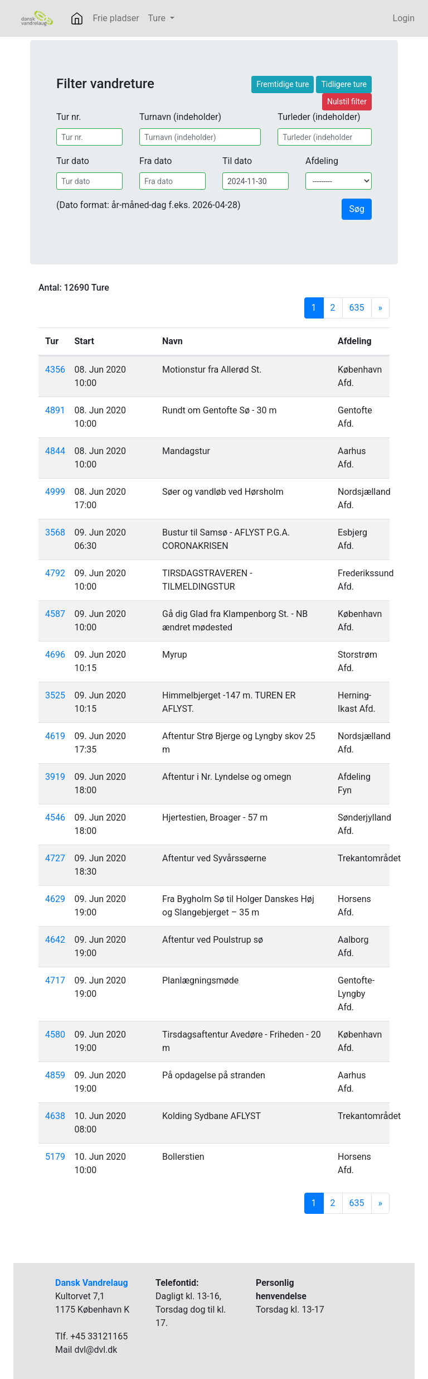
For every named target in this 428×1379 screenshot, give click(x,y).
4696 (55, 654)
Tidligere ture (344, 84)
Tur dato (72, 161)
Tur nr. (68, 117)
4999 (55, 491)
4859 (55, 1075)
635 (356, 307)
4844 (55, 451)
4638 (55, 1116)
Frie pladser (116, 18)
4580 (55, 1034)
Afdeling (321, 161)
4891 (55, 410)
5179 (55, 1156)
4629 (55, 899)
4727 (55, 858)
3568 (55, 532)
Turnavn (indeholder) (180, 117)
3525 (55, 695)
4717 (55, 980)
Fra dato (155, 161)
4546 (55, 817)
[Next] (380, 308)
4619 (55, 736)
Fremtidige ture (282, 84)
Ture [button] (158, 18)
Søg (356, 209)
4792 (55, 573)
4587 (55, 614)
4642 (55, 939)
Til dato (237, 161)
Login (404, 18)
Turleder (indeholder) (319, 117)
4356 (55, 369)
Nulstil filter (347, 101)
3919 (55, 777)
